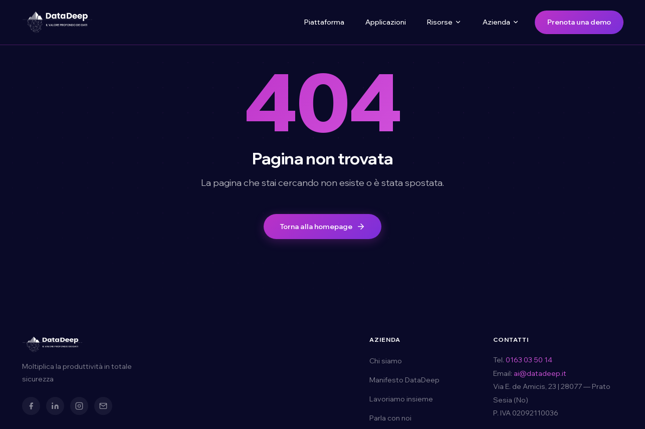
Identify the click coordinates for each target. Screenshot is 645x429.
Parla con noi (390, 417)
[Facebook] (31, 406)
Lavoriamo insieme (401, 398)
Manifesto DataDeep (404, 379)
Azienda (501, 22)
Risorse (444, 22)
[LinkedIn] (55, 406)
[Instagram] (79, 406)
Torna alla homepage (323, 226)
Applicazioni (385, 22)
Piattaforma (324, 22)
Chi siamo (385, 360)
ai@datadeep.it (540, 373)
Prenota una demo (579, 22)
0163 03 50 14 (529, 359)
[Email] (103, 406)
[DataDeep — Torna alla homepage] (57, 22)
